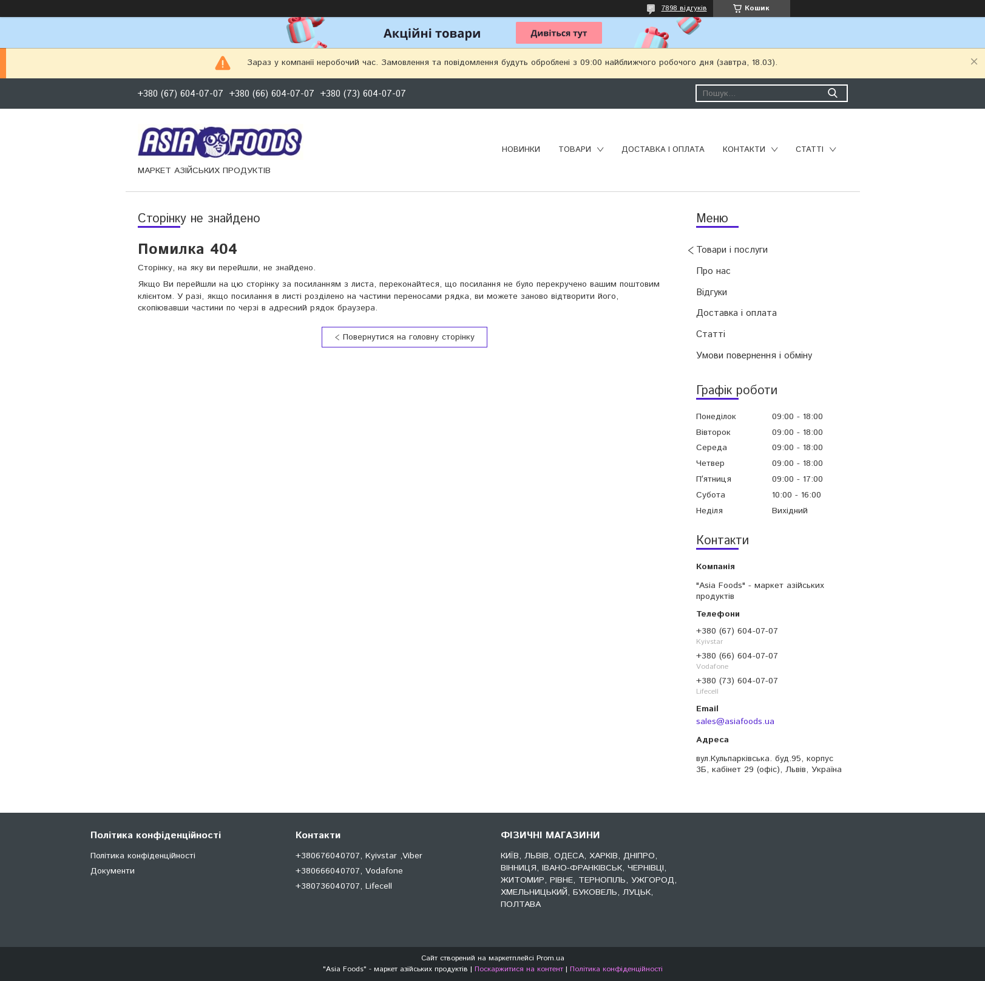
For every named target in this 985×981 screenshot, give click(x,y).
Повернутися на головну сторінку (409, 337)
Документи (112, 871)
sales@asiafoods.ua (735, 722)
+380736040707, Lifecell (344, 886)
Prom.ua (550, 958)
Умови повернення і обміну (754, 355)
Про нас (713, 271)
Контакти (744, 150)
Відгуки (711, 292)
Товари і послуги (732, 250)
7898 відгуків (684, 8)
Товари (574, 150)
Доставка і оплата (663, 150)
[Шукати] (833, 93)
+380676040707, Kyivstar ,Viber (359, 856)
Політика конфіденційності (142, 856)
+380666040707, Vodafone (349, 871)
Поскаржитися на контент (519, 969)
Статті (810, 150)
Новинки (521, 150)
